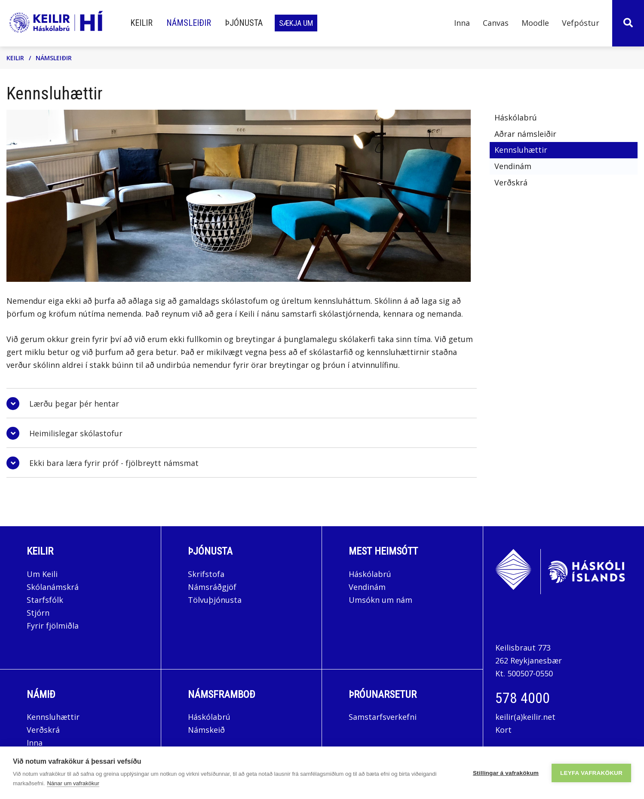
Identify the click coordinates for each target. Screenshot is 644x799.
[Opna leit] (628, 23)
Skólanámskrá (53, 587)
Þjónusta (210, 551)
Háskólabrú (370, 574)
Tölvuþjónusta (215, 600)
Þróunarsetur (383, 694)
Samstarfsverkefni (383, 717)
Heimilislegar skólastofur (76, 433)
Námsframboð (221, 694)
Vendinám (367, 587)
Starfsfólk (45, 600)
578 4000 (522, 697)
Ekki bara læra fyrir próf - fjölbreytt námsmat (114, 463)
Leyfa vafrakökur (591, 773)
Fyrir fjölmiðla (53, 625)
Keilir (15, 58)
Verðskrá (43, 730)
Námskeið (206, 730)
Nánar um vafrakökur (73, 783)
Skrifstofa (206, 574)
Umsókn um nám (380, 600)
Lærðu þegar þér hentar (74, 403)
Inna (36, 742)
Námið (41, 694)
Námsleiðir (54, 58)
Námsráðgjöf (212, 587)
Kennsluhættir (53, 717)
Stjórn (38, 613)
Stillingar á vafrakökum (506, 773)
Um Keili (42, 574)
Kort (503, 730)
